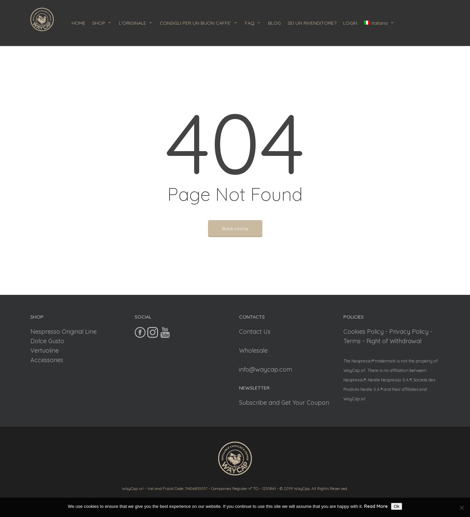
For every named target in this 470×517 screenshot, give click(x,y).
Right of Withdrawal (393, 341)
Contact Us (254, 331)
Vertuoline (44, 350)
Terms (352, 341)
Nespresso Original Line (63, 331)
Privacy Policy (408, 331)
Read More (376, 506)
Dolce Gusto (47, 341)
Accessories (46, 360)
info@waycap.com (265, 369)
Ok (396, 506)
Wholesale (253, 350)
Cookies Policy (363, 331)
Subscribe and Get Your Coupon (284, 402)
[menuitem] (381, 23)
